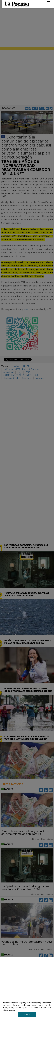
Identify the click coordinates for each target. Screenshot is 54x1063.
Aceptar (27, 1014)
